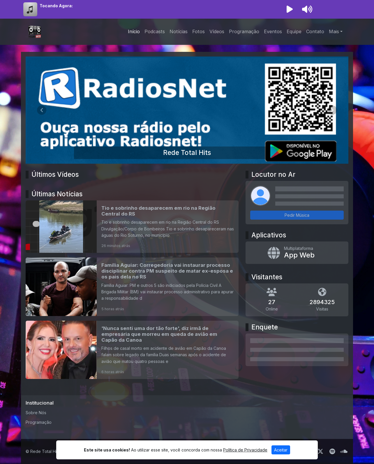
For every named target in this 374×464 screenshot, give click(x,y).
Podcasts (154, 31)
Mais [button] (334, 31)
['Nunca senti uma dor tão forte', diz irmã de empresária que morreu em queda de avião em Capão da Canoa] (132, 350)
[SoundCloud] (343, 451)
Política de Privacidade (245, 449)
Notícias (179, 31)
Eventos (273, 31)
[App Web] (297, 252)
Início (134, 31)
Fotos (198, 31)
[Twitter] (320, 451)
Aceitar (280, 449)
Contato (315, 31)
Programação (244, 31)
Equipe (294, 31)
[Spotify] (332, 451)
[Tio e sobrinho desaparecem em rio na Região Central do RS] (132, 226)
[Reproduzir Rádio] (289, 9)
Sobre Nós (36, 412)
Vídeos (216, 31)
